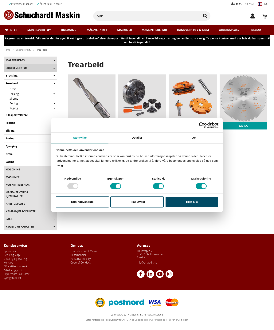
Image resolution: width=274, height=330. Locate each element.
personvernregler (153, 319)
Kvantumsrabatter (20, 226)
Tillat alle (192, 202)
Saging (14, 108)
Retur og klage (12, 255)
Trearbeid (12, 83)
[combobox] (151, 16)
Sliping (14, 98)
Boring (14, 103)
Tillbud (255, 30)
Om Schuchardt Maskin (84, 251)
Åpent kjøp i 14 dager (49, 3)
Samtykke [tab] (80, 137)
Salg (9, 219)
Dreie (13, 89)
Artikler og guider (14, 270)
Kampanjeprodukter (21, 211)
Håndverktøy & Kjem (193, 30)
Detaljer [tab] (137, 137)
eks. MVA (236, 3)
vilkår (168, 319)
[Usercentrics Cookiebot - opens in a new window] (201, 125)
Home (7, 49)
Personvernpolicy (80, 258)
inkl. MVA (249, 3)
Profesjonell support (20, 3)
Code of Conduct (80, 262)
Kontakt (8, 262)
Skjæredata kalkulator (16, 274)
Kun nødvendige (82, 202)
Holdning (68, 30)
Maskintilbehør (154, 30)
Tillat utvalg (137, 202)
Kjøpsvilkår (10, 251)
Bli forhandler (78, 255)
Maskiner (124, 30)
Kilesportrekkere (17, 115)
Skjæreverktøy (39, 30)
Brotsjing (12, 75)
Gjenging (11, 146)
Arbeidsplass (229, 30)
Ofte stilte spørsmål (15, 266)
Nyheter (11, 30)
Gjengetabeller (12, 278)
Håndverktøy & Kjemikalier (17, 194)
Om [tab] (194, 137)
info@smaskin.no (147, 262)
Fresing (14, 94)
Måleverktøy (97, 30)
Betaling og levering (15, 258)
